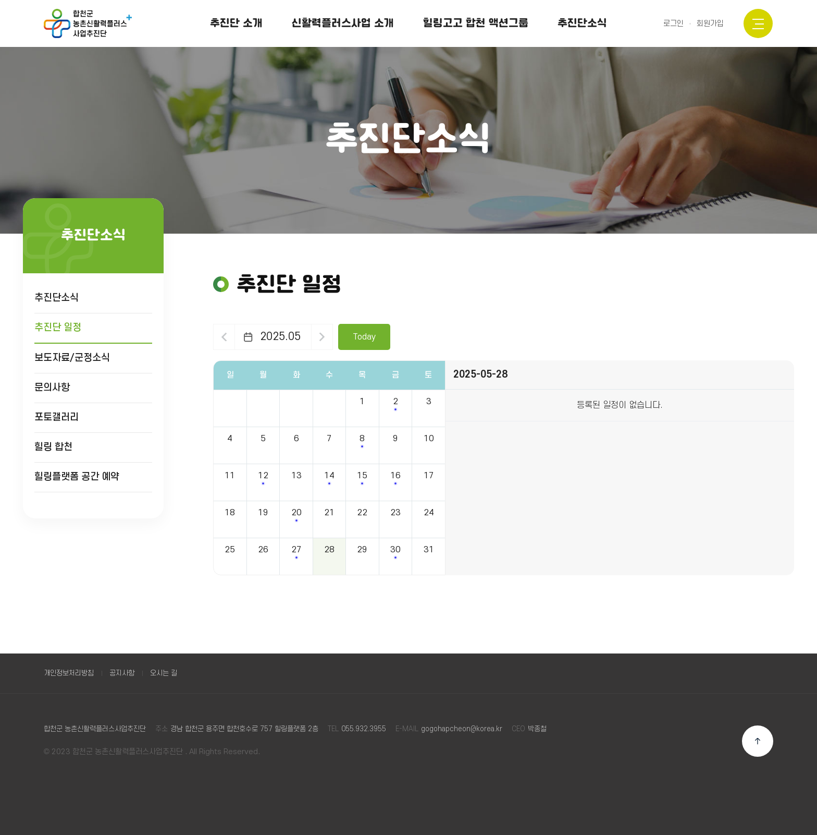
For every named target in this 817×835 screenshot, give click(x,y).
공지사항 (121, 673)
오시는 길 (163, 673)
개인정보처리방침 (69, 673)
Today (364, 337)
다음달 (322, 336)
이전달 (224, 336)
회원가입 (710, 23)
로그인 (673, 23)
